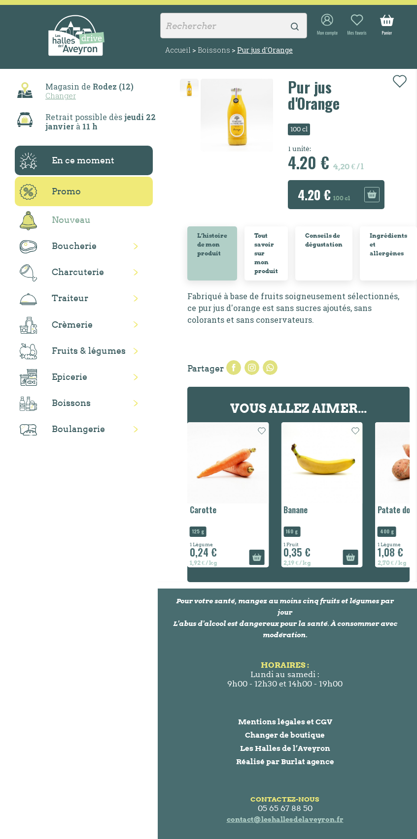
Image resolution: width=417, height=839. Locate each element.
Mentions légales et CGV (285, 721)
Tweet (251, 367)
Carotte (203, 510)
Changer (60, 95)
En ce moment (67, 161)
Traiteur (54, 299)
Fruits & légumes (73, 351)
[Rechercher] (233, 25)
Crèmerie (56, 325)
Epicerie (53, 377)
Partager (233, 367)
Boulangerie (62, 429)
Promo (50, 192)
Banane (295, 510)
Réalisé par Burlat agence (285, 761)
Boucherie (58, 246)
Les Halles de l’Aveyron (285, 748)
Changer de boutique (285, 735)
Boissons (55, 404)
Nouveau (55, 220)
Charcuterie (62, 272)
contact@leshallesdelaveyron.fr (285, 819)
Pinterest (270, 367)
